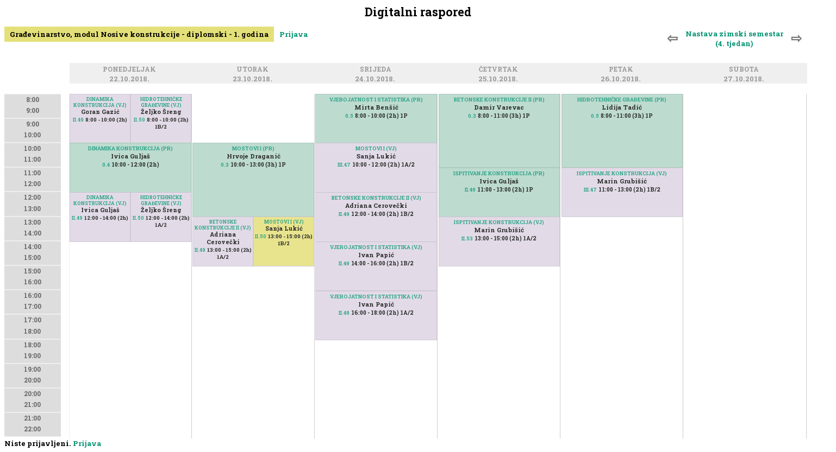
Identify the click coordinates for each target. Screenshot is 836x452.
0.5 (349, 115)
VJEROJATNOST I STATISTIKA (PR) (376, 99)
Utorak (254, 70)
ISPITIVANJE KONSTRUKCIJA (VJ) (499, 222)
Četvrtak (500, 70)
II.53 (467, 238)
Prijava (293, 34)
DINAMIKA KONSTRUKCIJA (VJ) (100, 102)
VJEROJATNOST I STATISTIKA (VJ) (376, 296)
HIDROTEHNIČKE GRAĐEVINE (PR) (621, 99)
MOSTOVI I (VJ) (284, 222)
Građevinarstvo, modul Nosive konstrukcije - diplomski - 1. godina (139, 34)
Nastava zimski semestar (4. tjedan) (734, 38)
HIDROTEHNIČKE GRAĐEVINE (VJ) (161, 102)
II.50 (139, 120)
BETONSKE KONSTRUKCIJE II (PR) (499, 99)
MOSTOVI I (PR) (253, 148)
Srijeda (377, 70)
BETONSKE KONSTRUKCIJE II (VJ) (223, 225)
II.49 (78, 120)
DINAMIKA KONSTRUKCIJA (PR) (130, 148)
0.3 (225, 164)
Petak (623, 70)
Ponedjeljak (131, 70)
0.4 (106, 164)
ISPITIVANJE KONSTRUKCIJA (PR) (499, 173)
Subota (745, 70)
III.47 (344, 164)
